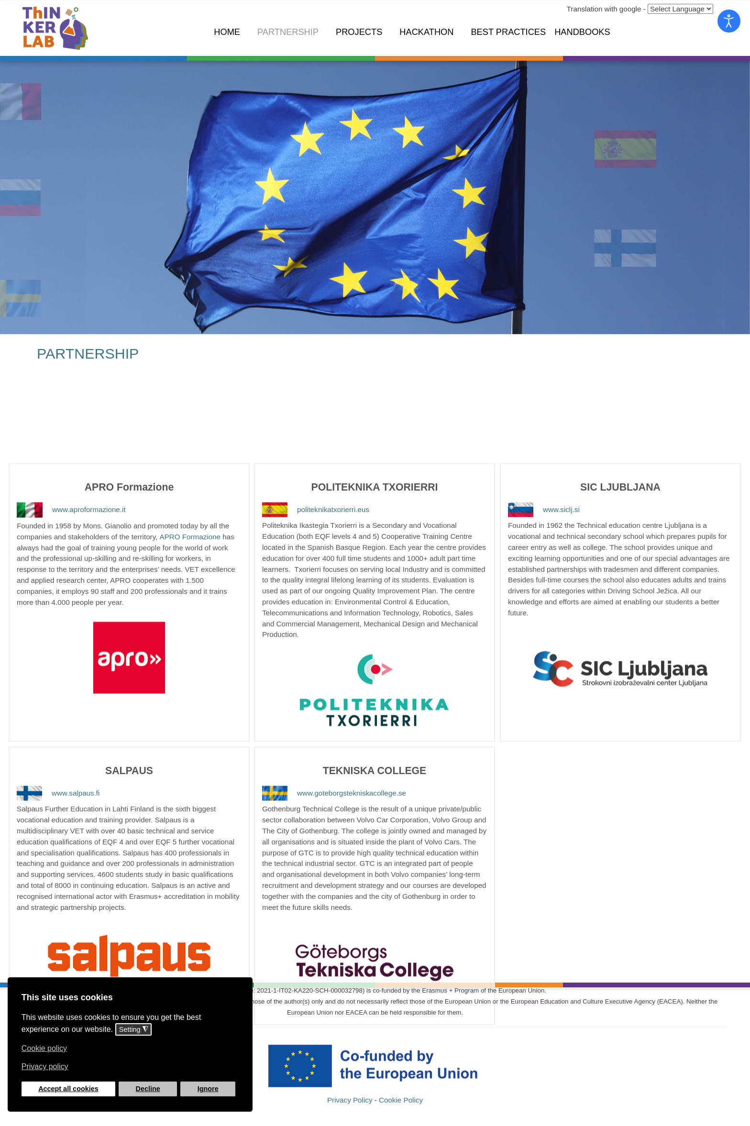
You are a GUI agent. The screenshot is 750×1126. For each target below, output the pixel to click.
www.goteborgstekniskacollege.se (335, 770)
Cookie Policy (401, 1107)
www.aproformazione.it (71, 487)
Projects (359, 32)
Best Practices (508, 32)
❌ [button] (243, 986)
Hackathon (426, 32)
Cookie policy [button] (44, 1048)
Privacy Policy (350, 1107)
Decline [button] (148, 1089)
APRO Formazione (190, 514)
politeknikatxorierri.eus (315, 486)
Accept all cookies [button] (68, 1089)
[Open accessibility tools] (728, 21)
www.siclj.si (544, 486)
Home (227, 32)
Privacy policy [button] (45, 1066)
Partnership (288, 32)
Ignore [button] (208, 1089)
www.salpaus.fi (58, 770)
